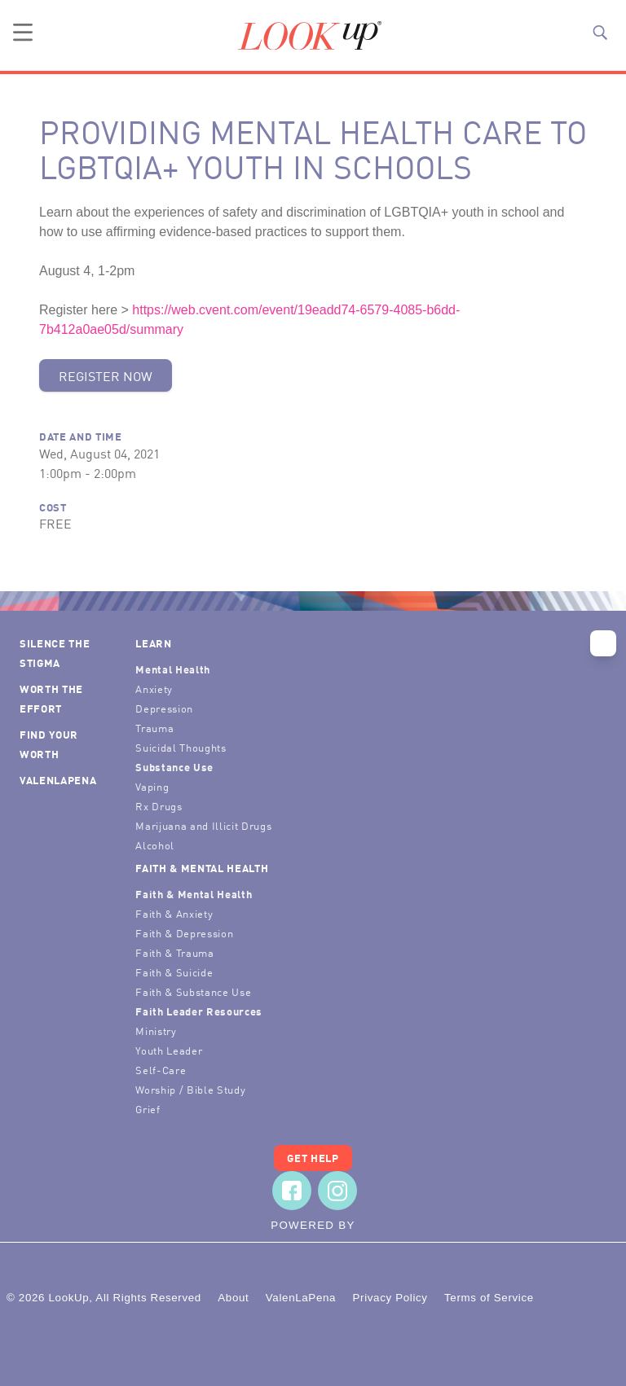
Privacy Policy (389, 1298)
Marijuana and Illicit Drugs (203, 825)
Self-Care (160, 1069)
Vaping (152, 786)
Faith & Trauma (174, 952)
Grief (147, 1108)
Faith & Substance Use (193, 991)
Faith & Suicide (174, 972)
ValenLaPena (58, 779)
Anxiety (154, 688)
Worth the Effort (51, 698)
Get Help (312, 1157)
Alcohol (154, 845)
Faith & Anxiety (174, 913)
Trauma (154, 727)
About (233, 1298)
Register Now (105, 375)
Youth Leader (168, 1050)
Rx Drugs (158, 806)
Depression (164, 708)
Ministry (155, 1030)
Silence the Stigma (55, 652)
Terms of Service (489, 1298)
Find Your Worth (49, 743)
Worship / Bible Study (190, 1089)
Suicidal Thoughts (180, 747)
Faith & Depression (184, 933)
